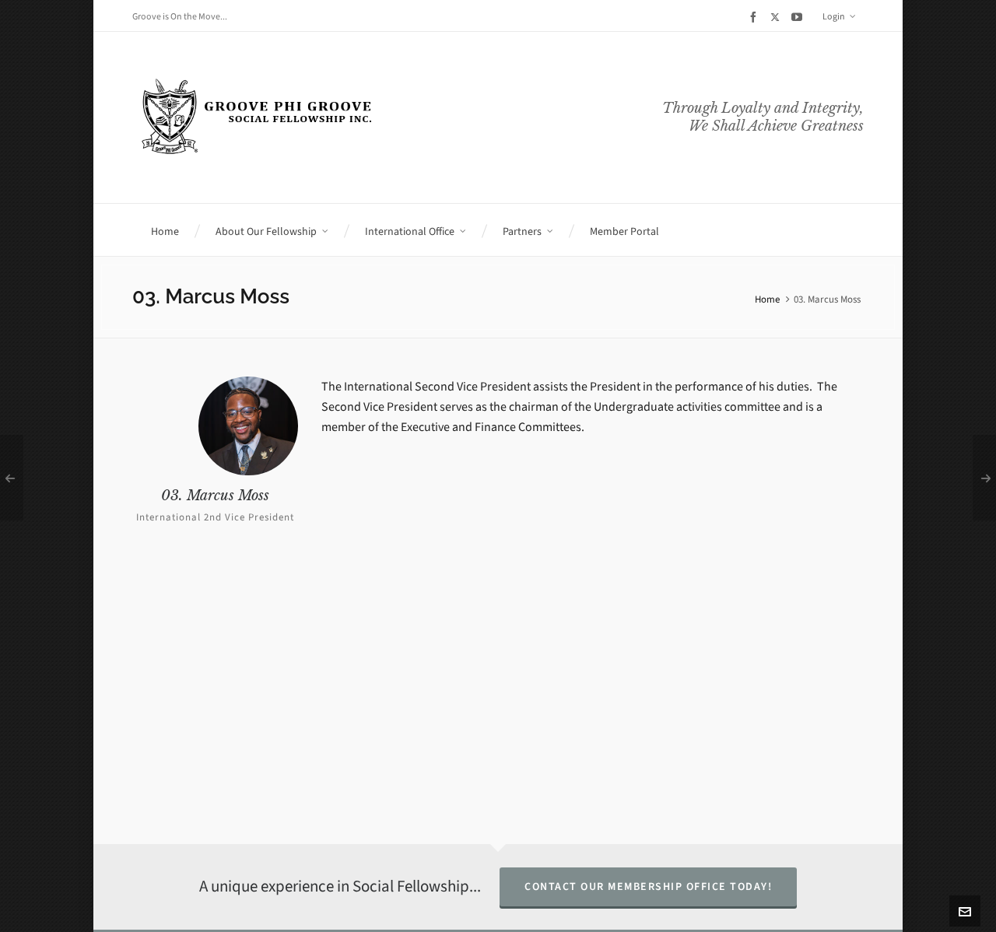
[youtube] (799, 17)
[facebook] (755, 17)
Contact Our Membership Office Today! (648, 886)
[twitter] (777, 17)
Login (839, 16)
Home (767, 299)
